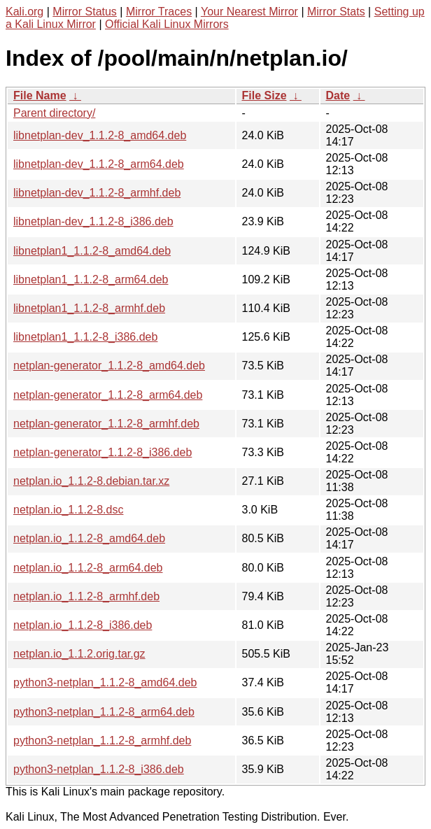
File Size (264, 95)
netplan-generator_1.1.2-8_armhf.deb (106, 424)
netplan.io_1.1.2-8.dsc (68, 510)
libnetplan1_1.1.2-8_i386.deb (85, 337)
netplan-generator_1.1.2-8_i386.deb (102, 452)
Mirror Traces (159, 11)
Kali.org (24, 11)
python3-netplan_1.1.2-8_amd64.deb (105, 682)
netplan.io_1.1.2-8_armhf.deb (86, 596)
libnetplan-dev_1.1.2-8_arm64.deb (98, 164)
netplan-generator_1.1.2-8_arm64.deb (107, 395)
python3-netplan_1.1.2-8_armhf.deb (102, 740)
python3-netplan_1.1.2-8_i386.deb (98, 769)
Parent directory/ (54, 113)
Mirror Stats (336, 11)
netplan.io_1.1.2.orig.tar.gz (79, 654)
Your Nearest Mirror (249, 11)
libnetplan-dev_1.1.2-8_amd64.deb (99, 135)
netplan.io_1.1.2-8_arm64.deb (88, 568)
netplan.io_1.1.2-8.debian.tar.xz (91, 481)
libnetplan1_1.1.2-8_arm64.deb (91, 279)
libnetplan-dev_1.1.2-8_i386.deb (93, 221)
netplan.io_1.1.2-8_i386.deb (82, 625)
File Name (39, 95)
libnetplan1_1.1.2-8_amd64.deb (92, 251)
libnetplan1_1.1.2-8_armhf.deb (89, 308)
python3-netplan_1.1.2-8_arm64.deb (104, 712)
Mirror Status (84, 11)
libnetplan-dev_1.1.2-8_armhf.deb (97, 193)
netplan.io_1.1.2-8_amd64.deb (89, 538)
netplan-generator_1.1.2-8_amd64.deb (109, 365)
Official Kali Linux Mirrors (167, 24)
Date (338, 95)
